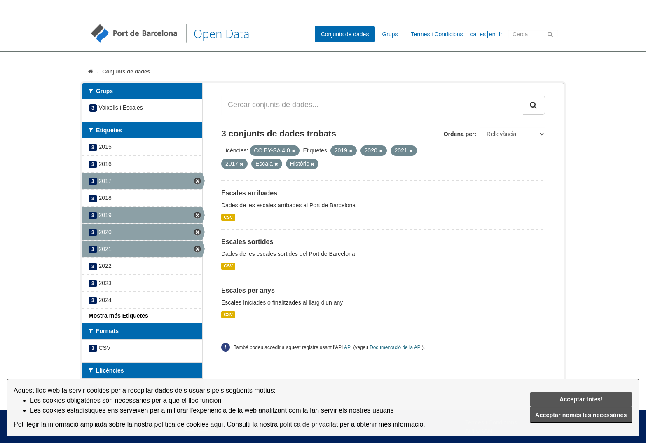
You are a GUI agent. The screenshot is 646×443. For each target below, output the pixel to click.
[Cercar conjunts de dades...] (372, 105)
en (492, 34)
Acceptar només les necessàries (581, 415)
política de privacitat (309, 424)
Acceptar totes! (581, 399)
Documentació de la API (396, 347)
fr (500, 34)
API (348, 347)
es (483, 34)
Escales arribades (249, 193)
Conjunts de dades (345, 34)
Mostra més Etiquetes (118, 315)
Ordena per (459, 134)
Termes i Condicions (437, 34)
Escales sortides (247, 241)
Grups (390, 34)
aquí (217, 424)
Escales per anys (248, 290)
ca (473, 34)
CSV (228, 217)
